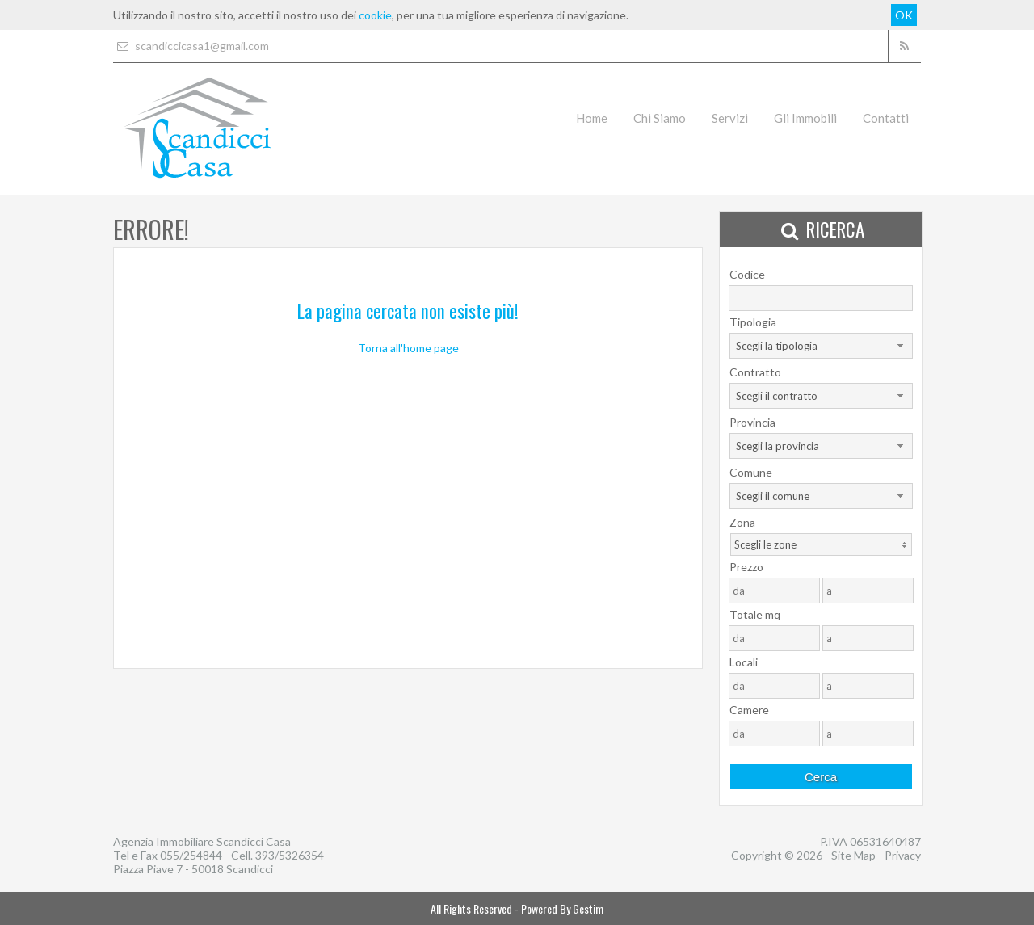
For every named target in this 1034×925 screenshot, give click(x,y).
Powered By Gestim (562, 908)
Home (591, 118)
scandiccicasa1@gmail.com (191, 46)
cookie (375, 15)
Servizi (730, 118)
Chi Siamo (659, 118)
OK (904, 15)
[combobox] (821, 346)
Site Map (853, 855)
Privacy (903, 855)
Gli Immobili (805, 118)
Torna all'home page (408, 348)
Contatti (886, 118)
